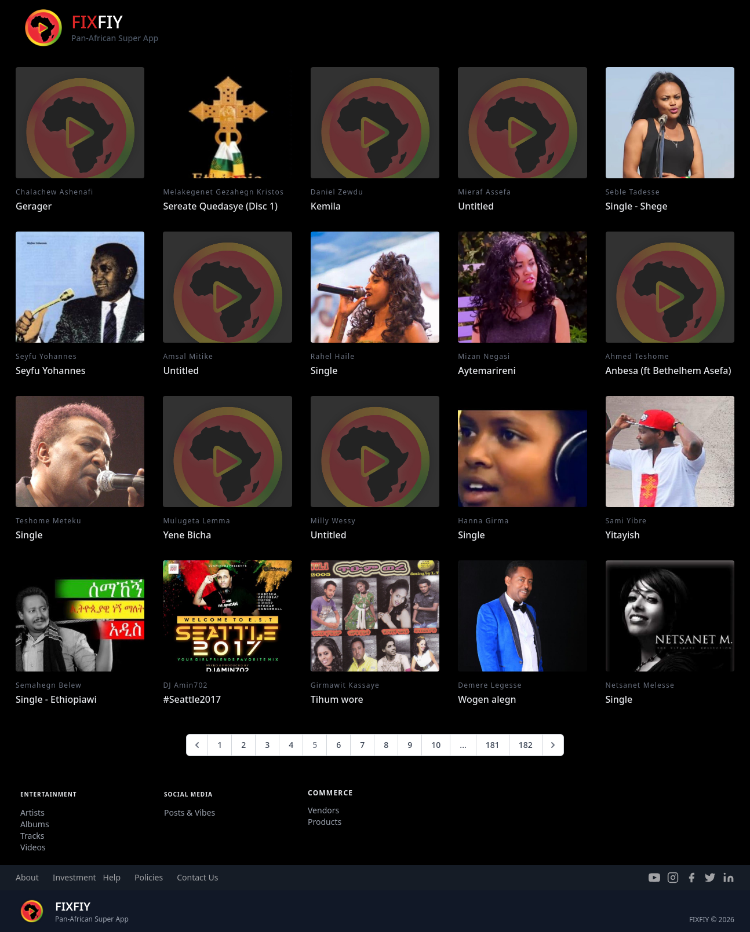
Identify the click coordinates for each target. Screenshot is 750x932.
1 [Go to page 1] (219, 744)
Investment (74, 877)
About (27, 877)
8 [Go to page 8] (386, 744)
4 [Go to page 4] (291, 744)
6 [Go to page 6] (338, 744)
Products (324, 821)
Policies (148, 877)
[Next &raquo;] (553, 745)
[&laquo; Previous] (197, 745)
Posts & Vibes (189, 812)
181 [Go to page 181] (493, 744)
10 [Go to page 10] (435, 744)
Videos (33, 847)
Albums (34, 824)
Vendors (323, 810)
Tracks (32, 835)
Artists (32, 812)
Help (112, 877)
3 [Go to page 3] (267, 744)
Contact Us (197, 877)
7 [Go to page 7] (362, 744)
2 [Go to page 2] (243, 744)
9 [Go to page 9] (409, 744)
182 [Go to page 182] (526, 744)
